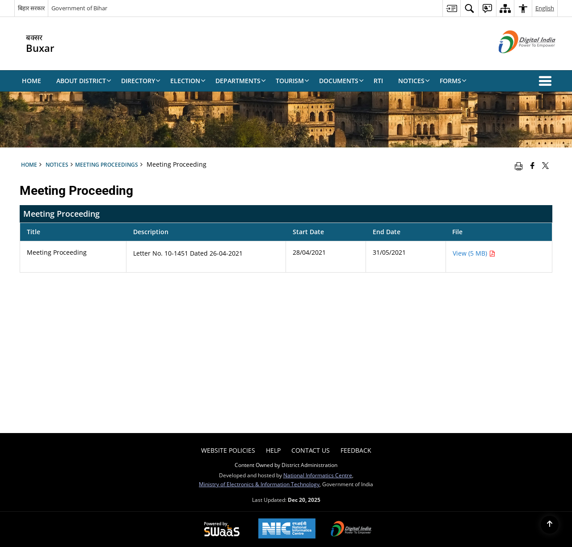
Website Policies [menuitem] (228, 450)
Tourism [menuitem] (292, 80)
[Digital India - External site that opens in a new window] (516, 60)
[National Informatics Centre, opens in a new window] (287, 529)
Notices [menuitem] (414, 80)
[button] (547, 81)
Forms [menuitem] (453, 80)
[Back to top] (550, 525)
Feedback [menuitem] (356, 450)
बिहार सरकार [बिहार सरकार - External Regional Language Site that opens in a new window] (31, 8)
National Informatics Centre (317, 475)
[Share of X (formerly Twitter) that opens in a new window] (545, 165)
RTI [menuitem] (378, 80)
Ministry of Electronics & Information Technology (259, 484)
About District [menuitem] (83, 80)
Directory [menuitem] (140, 80)
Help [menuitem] (273, 450)
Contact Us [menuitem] (310, 450)
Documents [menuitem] (341, 80)
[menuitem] (451, 8)
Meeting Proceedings (106, 164)
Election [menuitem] (188, 80)
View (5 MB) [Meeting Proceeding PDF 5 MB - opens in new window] (474, 253)
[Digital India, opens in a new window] (351, 529)
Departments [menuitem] (240, 80)
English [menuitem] (544, 8)
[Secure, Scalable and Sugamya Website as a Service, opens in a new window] (222, 529)
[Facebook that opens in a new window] (532, 165)
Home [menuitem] (31, 80)
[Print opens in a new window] (518, 165)
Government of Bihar (79, 8)
